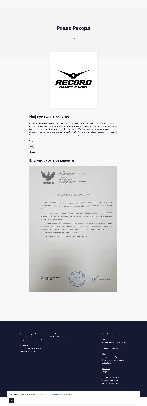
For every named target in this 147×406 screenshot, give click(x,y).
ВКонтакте (106, 369)
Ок (12, 400)
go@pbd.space (118, 357)
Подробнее (33, 141)
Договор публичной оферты (112, 377)
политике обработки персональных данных (60, 394)
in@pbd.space (107, 363)
